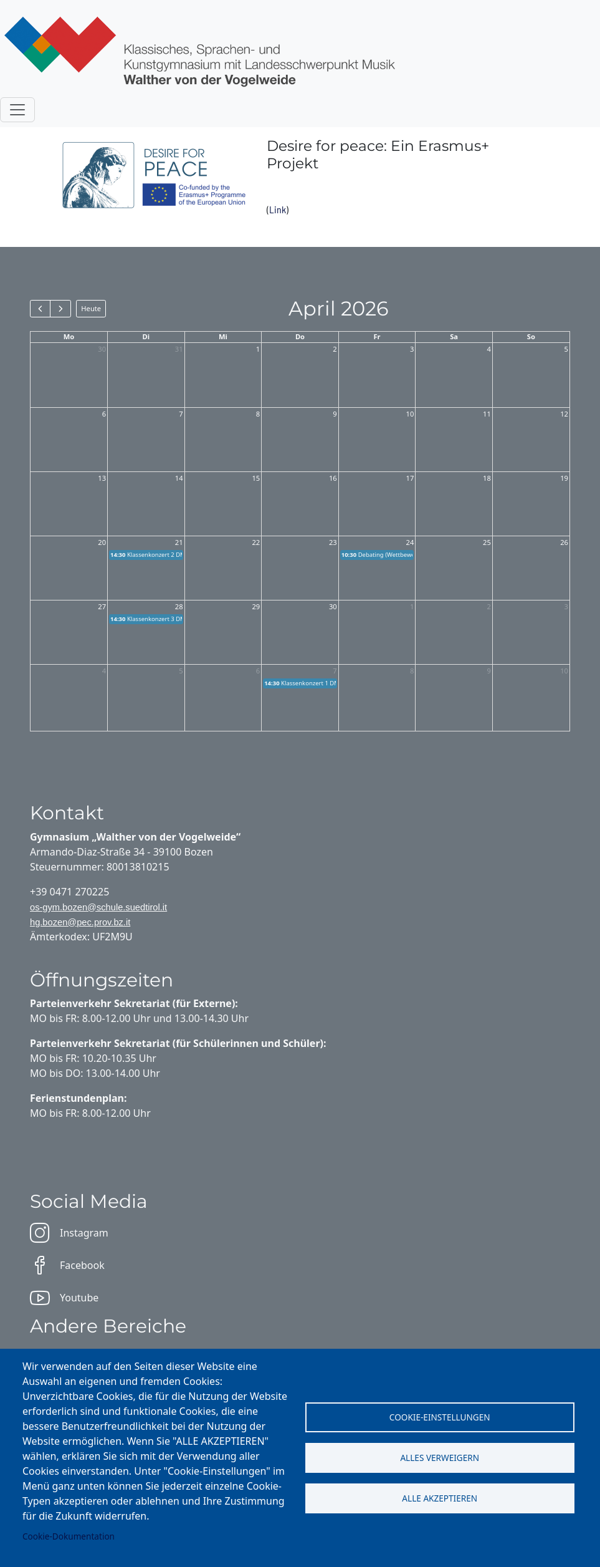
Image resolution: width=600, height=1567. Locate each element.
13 (102, 478)
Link (277, 209)
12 (564, 413)
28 (179, 606)
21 (179, 542)
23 (333, 542)
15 (256, 478)
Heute (91, 308)
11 (487, 413)
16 (333, 478)
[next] (60, 308)
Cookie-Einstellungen (439, 1417)
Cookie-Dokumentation (68, 1536)
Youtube (64, 1297)
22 (256, 542)
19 (564, 478)
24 (410, 542)
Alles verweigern (439, 1457)
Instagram (69, 1233)
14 (179, 478)
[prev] (40, 308)
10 (410, 413)
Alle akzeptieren (439, 1498)
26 (564, 542)
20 (102, 542)
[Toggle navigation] (17, 109)
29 (256, 606)
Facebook (67, 1265)
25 (487, 542)
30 (102, 349)
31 (179, 349)
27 (102, 606)
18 (487, 478)
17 (410, 478)
